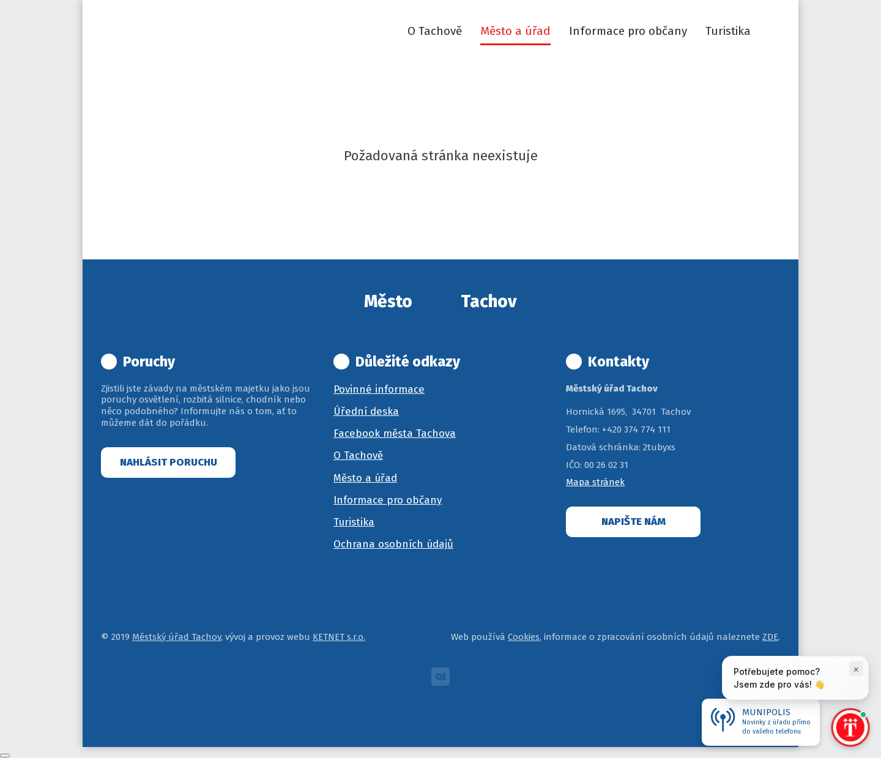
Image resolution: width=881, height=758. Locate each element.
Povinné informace (379, 389)
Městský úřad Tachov (176, 636)
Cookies (524, 636)
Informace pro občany (387, 500)
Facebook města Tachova (394, 433)
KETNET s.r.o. (339, 636)
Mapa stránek (595, 482)
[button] (774, 31)
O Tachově (358, 455)
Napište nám (633, 521)
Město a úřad (365, 478)
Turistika (353, 522)
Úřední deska (366, 411)
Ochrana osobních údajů (393, 544)
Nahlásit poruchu (168, 462)
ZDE (770, 636)
